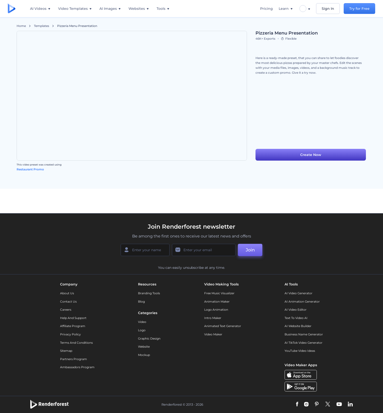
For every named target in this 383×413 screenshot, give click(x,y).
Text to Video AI (296, 318)
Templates (41, 25)
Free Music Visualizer (219, 293)
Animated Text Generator (222, 326)
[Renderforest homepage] (11, 8)
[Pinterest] (316, 404)
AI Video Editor (296, 309)
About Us (67, 293)
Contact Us (68, 301)
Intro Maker (212, 318)
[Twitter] (327, 404)
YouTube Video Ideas (300, 351)
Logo (142, 330)
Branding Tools (149, 293)
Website (144, 346)
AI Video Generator (298, 293)
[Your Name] (145, 250)
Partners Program (73, 359)
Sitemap (66, 351)
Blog (141, 301)
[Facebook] (297, 404)
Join (250, 250)
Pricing (266, 8)
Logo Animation (216, 309)
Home (21, 25)
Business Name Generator (304, 334)
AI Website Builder (298, 326)
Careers (65, 309)
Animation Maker (217, 301)
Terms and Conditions (76, 342)
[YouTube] (339, 404)
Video (142, 322)
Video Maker (213, 334)
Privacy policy (70, 334)
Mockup (144, 355)
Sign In (328, 8)
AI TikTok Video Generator (303, 342)
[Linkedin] (350, 404)
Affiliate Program (72, 326)
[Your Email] (203, 250)
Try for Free (359, 8)
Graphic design (149, 338)
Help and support (73, 318)
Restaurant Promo (30, 169)
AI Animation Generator (302, 301)
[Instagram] (306, 404)
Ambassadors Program (77, 367)
